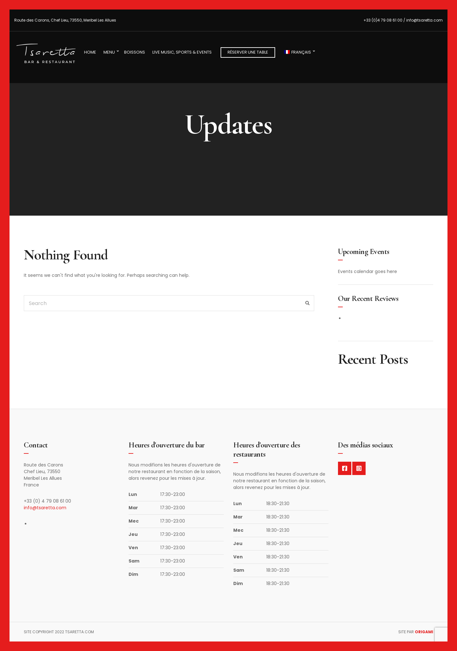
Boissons (134, 52)
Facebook (344, 468)
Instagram (359, 468)
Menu (109, 52)
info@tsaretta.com (45, 508)
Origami (424, 632)
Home (90, 52)
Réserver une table (248, 52)
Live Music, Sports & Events (182, 52)
